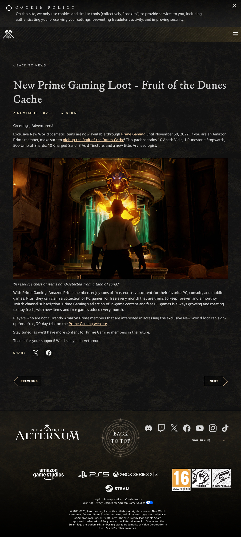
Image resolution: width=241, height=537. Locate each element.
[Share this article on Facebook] (48, 353)
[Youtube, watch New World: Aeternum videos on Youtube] (200, 428)
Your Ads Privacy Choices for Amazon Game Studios (118, 502)
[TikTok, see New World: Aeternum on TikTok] (225, 428)
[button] (120, 218)
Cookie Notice (133, 499)
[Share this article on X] (35, 353)
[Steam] (117, 489)
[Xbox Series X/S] (135, 475)
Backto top (120, 438)
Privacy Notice (112, 499)
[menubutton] (235, 34)
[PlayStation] (93, 474)
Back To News (31, 65)
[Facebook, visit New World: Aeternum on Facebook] (187, 428)
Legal (96, 499)
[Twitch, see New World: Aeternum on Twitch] (161, 428)
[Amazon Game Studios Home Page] (48, 475)
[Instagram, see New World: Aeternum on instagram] (213, 428)
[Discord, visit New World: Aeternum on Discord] (148, 428)
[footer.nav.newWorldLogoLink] (47, 432)
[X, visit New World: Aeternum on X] (174, 427)
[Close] (234, 6)
